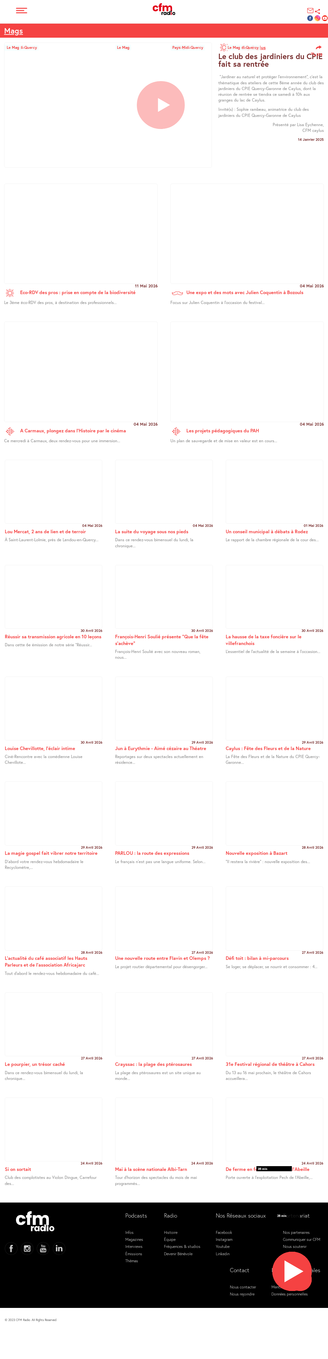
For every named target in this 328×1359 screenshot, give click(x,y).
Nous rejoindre (242, 1293)
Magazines (134, 1239)
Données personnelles (289, 1293)
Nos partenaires (296, 1232)
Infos (129, 1232)
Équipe (170, 1239)
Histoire (170, 1232)
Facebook (224, 1232)
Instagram (224, 1239)
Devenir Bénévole (178, 1253)
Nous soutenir (295, 1246)
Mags (13, 31)
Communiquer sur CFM (301, 1239)
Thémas (131, 1260)
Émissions (133, 1253)
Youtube (223, 1246)
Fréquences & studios (182, 1246)
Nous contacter (243, 1286)
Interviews (134, 1246)
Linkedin (223, 1253)
